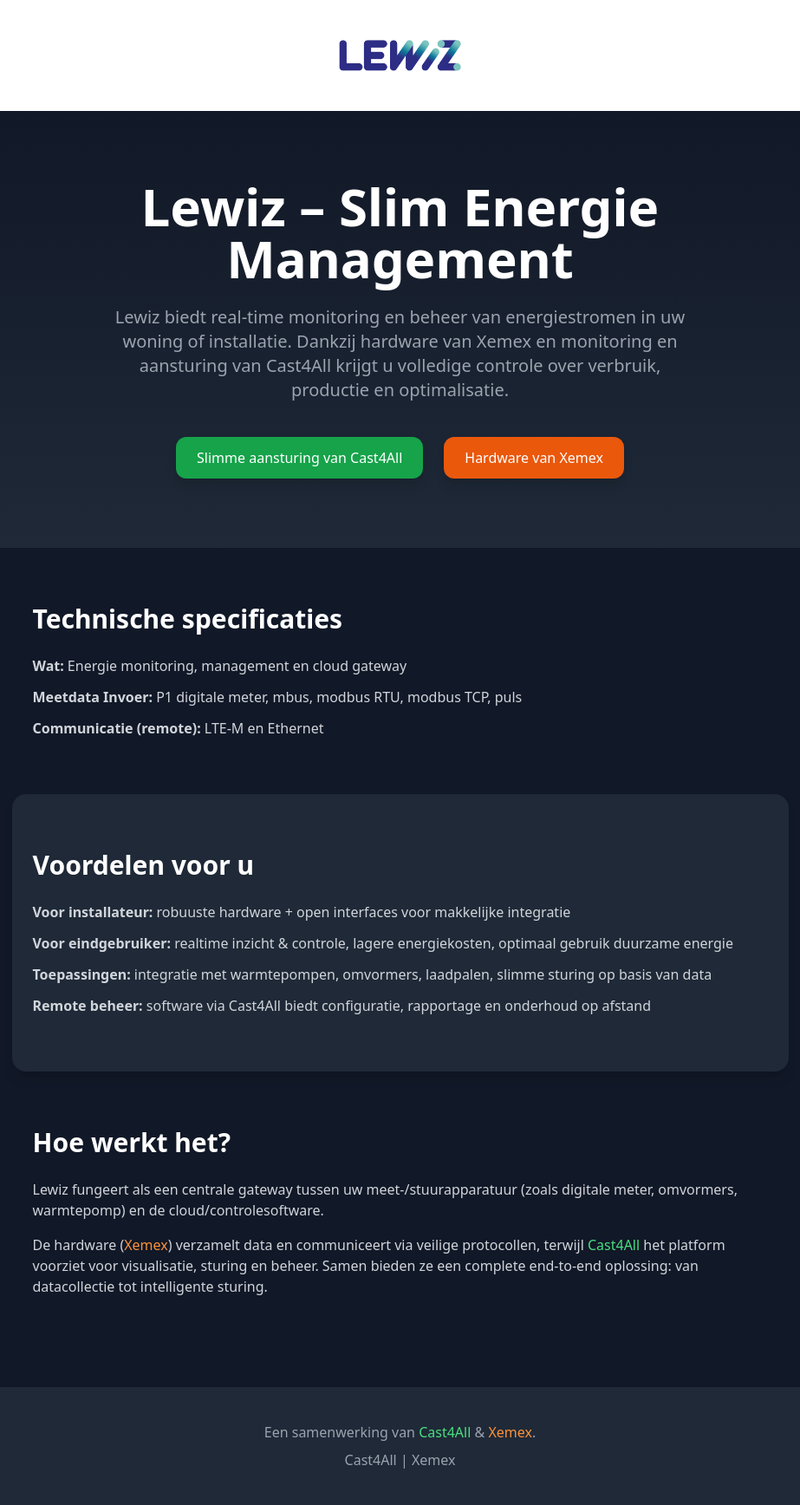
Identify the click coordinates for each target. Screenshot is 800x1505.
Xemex (434, 1459)
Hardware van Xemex (534, 457)
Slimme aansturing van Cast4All (299, 457)
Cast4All (371, 1459)
